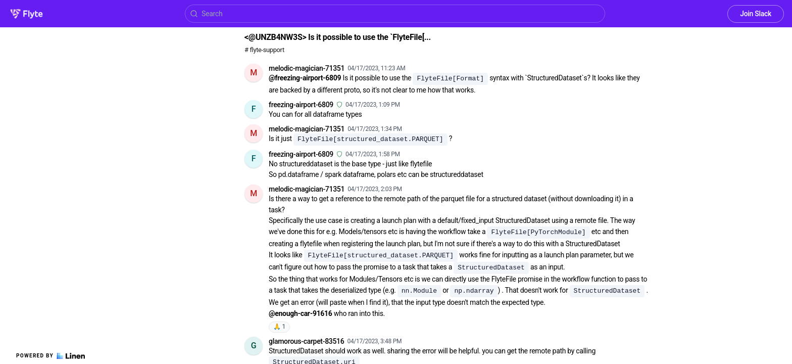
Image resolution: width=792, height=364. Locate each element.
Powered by (50, 356)
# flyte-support (264, 50)
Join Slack (755, 14)
